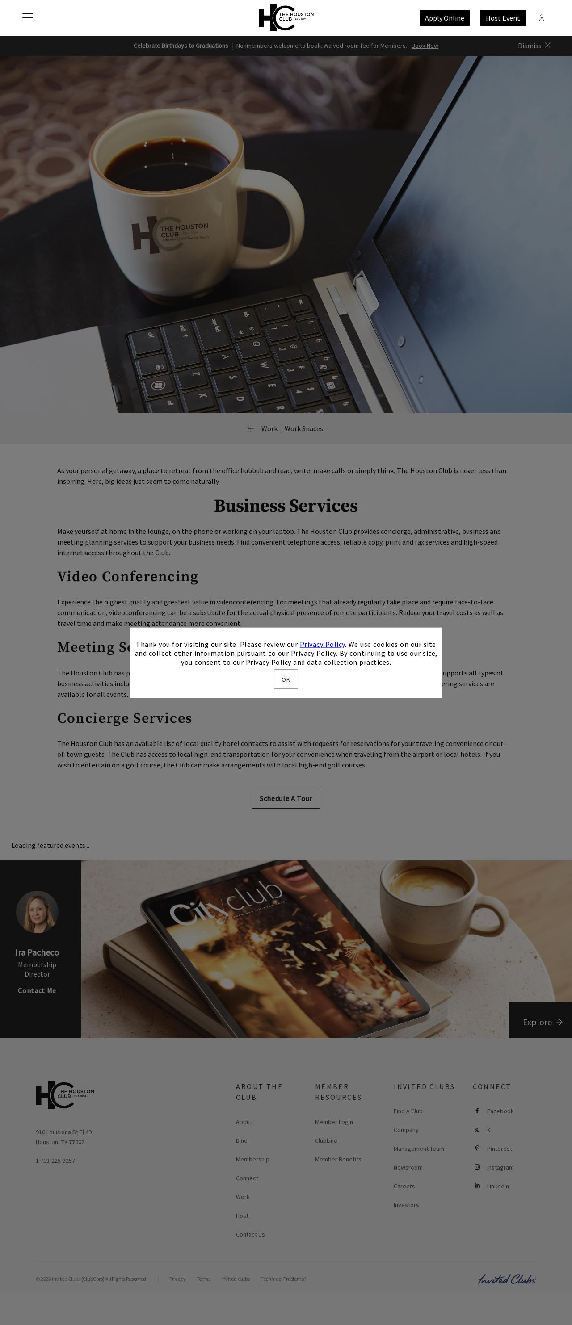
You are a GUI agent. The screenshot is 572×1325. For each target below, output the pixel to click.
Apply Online (444, 17)
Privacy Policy (322, 644)
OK (286, 679)
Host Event (503, 17)
